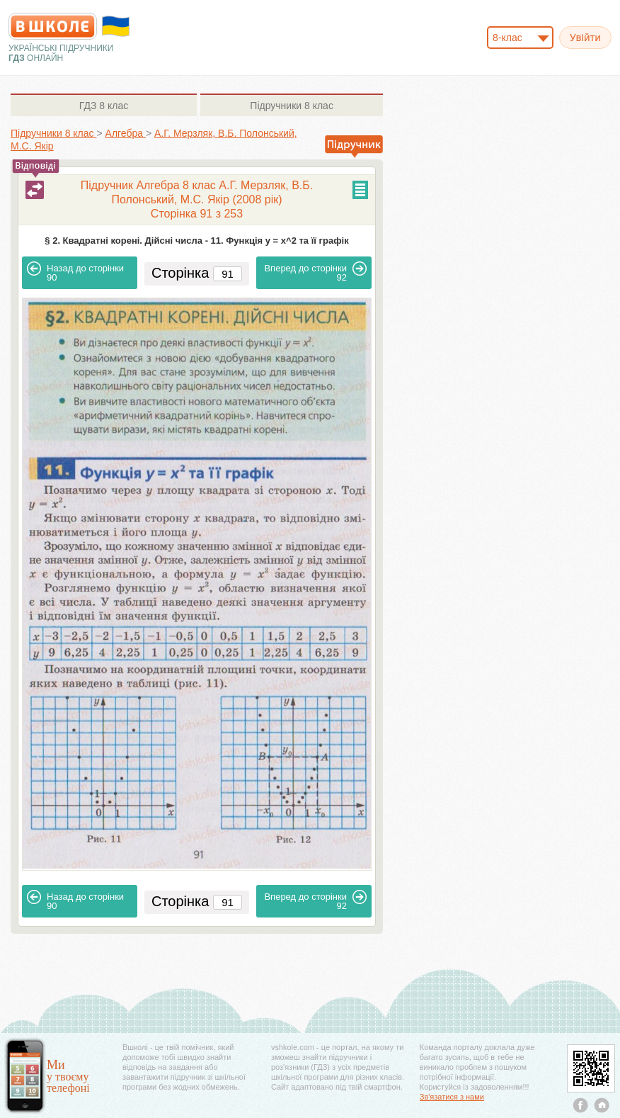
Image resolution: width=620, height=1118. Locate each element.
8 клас (103, 105)
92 (315, 272)
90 (75, 272)
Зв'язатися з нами (452, 1096)
